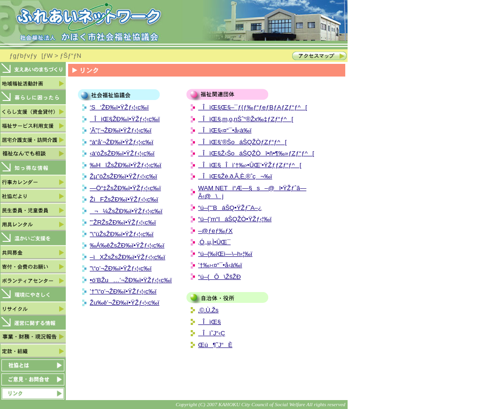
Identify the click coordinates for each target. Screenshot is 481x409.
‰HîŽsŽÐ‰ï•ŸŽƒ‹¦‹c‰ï (126, 165)
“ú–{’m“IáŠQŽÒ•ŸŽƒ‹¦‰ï (235, 219)
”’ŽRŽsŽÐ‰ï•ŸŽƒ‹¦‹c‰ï (123, 222)
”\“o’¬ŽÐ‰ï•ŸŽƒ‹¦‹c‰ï (121, 268)
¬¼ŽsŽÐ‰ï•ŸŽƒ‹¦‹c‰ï (126, 211)
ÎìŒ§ (209, 321)
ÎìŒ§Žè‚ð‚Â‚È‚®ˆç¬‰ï (235, 176)
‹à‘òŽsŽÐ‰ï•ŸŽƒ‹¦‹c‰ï (122, 153)
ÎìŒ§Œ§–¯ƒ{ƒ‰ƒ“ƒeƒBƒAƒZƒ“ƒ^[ (252, 107)
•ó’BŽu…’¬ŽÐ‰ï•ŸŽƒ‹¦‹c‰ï (131, 280)
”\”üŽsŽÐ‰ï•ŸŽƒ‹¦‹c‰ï (122, 234)
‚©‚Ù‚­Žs (208, 310)
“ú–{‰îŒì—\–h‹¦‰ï (225, 253)
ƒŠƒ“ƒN (71, 55)
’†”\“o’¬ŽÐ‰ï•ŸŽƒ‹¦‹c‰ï (123, 291)
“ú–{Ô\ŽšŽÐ (219, 276)
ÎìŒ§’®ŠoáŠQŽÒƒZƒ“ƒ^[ (242, 142)
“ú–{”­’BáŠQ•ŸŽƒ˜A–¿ (230, 207)
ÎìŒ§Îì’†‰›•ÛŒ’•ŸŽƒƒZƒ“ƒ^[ (250, 165)
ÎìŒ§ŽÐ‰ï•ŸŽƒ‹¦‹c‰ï (125, 119)
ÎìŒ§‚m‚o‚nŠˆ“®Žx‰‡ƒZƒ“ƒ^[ (245, 119)
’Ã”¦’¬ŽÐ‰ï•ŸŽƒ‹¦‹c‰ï (121, 130)
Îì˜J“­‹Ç (211, 333)
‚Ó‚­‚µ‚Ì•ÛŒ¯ (214, 242)
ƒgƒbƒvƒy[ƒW (31, 55)
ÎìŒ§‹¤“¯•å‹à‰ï (225, 130)
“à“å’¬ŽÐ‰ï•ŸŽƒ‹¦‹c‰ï (122, 142)
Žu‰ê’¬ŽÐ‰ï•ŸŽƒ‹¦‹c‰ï (124, 302)
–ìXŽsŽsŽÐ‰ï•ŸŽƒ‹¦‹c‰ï (127, 257)
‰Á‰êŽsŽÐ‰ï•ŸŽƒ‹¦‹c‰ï (127, 245)
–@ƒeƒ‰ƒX (215, 230)
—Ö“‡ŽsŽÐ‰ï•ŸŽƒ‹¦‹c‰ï (125, 188)
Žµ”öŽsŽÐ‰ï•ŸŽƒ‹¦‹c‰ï (123, 176)
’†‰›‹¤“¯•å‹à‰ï (220, 265)
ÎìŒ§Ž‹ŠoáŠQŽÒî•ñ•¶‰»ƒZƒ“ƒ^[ (256, 153)
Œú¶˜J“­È (215, 344)
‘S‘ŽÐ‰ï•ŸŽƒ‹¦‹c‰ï (119, 107)
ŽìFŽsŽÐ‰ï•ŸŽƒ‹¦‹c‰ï (124, 199)
